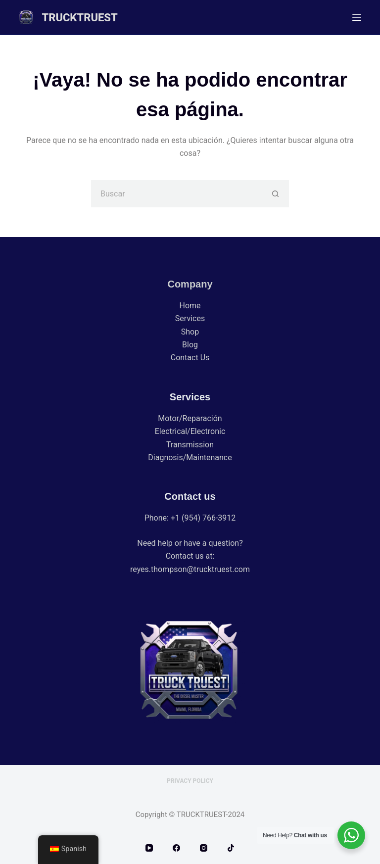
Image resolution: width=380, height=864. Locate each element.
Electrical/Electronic (190, 431)
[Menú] (356, 17)
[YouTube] (149, 848)
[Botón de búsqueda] (275, 193)
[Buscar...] (176, 193)
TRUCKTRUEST (79, 17)
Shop (190, 331)
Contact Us (190, 357)
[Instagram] (203, 848)
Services (190, 318)
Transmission (190, 444)
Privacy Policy (190, 780)
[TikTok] (231, 848)
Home (189, 305)
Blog (190, 344)
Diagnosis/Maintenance (190, 457)
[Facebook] (176, 848)
